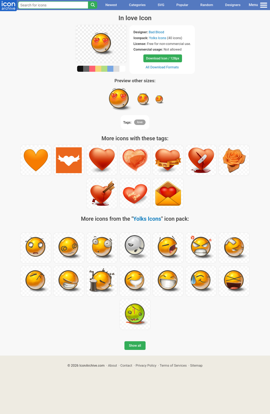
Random (206, 5)
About (112, 365)
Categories (137, 5)
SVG (161, 5)
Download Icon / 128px (162, 58)
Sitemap (196, 365)
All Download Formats (162, 67)
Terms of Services (173, 365)
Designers (232, 5)
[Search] (92, 5)
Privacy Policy (146, 365)
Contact (126, 365)
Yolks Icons (157, 38)
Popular (182, 5)
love (140, 122)
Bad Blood (156, 32)
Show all (135, 345)
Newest (111, 5)
